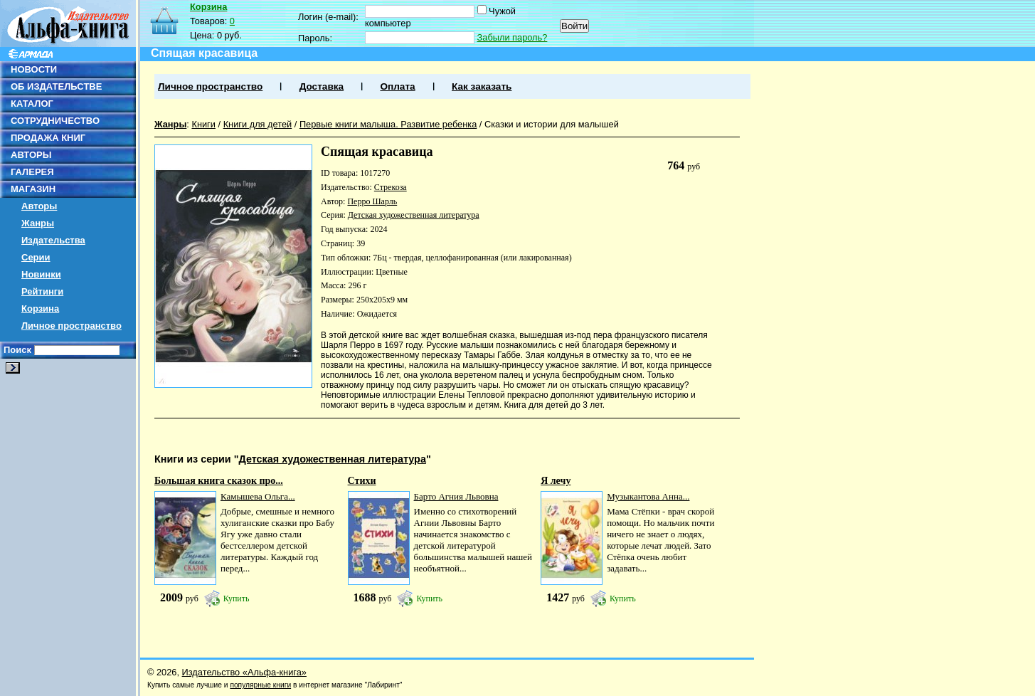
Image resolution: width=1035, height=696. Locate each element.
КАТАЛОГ (32, 103)
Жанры (37, 223)
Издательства (53, 240)
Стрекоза (390, 187)
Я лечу (555, 480)
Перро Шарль (372, 201)
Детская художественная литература (413, 215)
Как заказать (481, 86)
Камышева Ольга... (258, 496)
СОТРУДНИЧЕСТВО (55, 120)
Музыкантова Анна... (648, 496)
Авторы (39, 206)
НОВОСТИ (34, 69)
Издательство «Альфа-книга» (244, 672)
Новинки (41, 274)
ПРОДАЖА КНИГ (48, 137)
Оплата (397, 86)
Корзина (40, 308)
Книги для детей (257, 124)
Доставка (321, 86)
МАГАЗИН (33, 189)
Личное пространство (71, 325)
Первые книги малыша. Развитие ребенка (388, 124)
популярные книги (260, 685)
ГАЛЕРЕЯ (32, 172)
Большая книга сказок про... (218, 480)
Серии (36, 257)
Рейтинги (42, 291)
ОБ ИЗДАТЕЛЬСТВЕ (56, 86)
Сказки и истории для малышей (551, 124)
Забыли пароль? (512, 37)
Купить (236, 598)
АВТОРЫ (31, 154)
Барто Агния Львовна (456, 496)
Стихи (362, 480)
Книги (203, 124)
